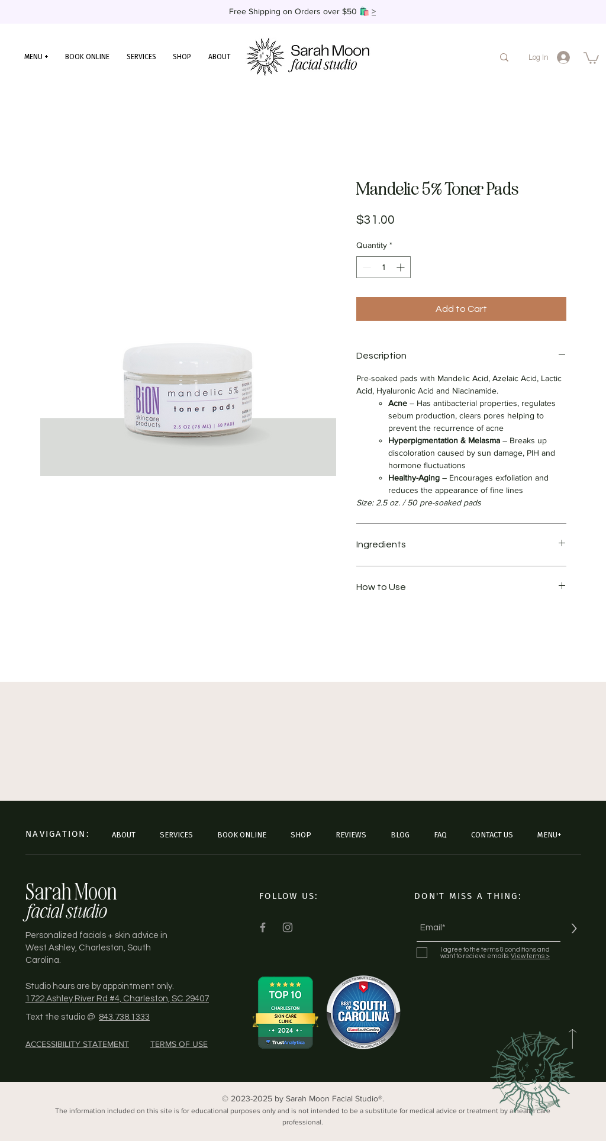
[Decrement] (365, 267)
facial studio (65, 910)
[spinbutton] (383, 267)
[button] (36, 57)
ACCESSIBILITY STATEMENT (77, 1044)
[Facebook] (262, 927)
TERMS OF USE (179, 1044)
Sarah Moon (71, 891)
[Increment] (401, 267)
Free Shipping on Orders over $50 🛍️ (300, 11)
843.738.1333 (124, 1017)
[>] (573, 928)
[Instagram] (287, 927)
